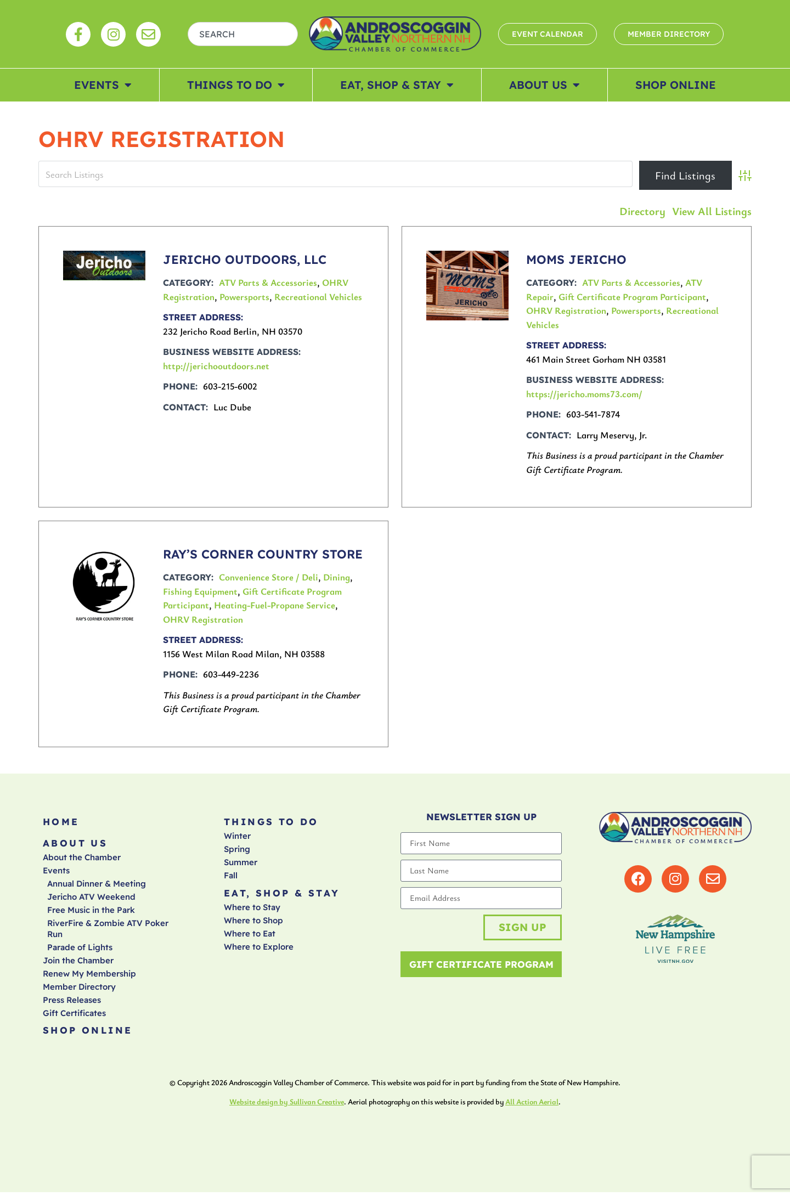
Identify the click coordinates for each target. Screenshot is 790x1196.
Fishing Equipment (200, 591)
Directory (642, 211)
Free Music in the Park (91, 912)
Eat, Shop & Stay (397, 85)
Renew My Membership (89, 976)
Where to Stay (252, 910)
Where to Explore (259, 949)
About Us (544, 85)
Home (61, 822)
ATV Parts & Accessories (268, 282)
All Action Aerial (531, 1106)
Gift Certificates (74, 1016)
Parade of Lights (79, 950)
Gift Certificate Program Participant (632, 296)
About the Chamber (82, 860)
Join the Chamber (78, 963)
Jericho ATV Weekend (91, 899)
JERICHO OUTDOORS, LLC (244, 259)
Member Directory (79, 989)
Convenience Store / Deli (268, 577)
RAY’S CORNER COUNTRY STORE (263, 554)
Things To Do (236, 85)
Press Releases (72, 1002)
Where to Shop (253, 923)
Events (103, 85)
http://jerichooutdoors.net (216, 365)
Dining (336, 577)
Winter (237, 837)
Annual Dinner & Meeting (96, 886)
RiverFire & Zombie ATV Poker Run (107, 931)
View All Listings (712, 211)
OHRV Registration (566, 310)
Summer (240, 864)
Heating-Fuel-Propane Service (274, 605)
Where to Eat (249, 936)
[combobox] (243, 34)
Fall (231, 877)
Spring (237, 850)
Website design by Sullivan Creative (286, 1106)
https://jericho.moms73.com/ (584, 393)
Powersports (244, 296)
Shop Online (675, 85)
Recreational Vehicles (318, 296)
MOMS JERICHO (576, 259)
